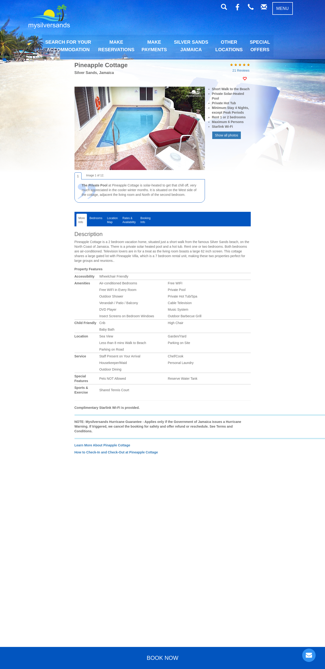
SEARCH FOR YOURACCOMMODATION (68, 45)
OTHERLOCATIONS (229, 45)
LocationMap (112, 220)
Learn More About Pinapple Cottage (102, 445)
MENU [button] (282, 8)
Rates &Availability (129, 220)
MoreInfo (81, 220)
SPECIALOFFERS (260, 45)
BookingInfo (145, 220)
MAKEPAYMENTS (154, 45)
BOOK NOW (162, 658)
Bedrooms (96, 220)
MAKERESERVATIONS (116, 45)
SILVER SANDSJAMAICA (191, 45)
